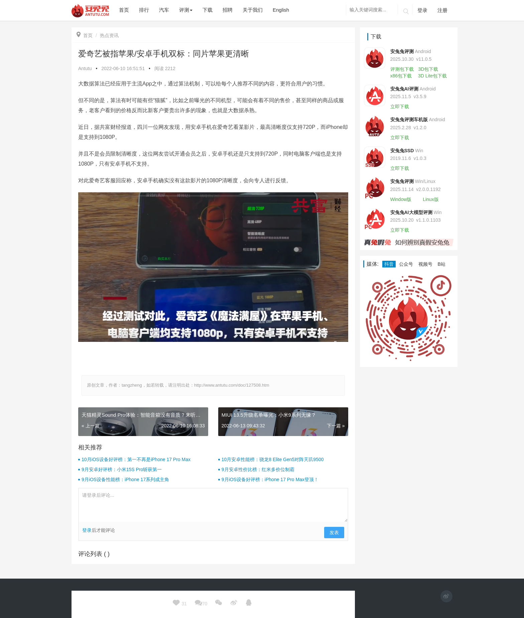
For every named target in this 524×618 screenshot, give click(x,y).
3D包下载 (428, 69)
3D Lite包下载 (432, 75)
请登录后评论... (213, 505)
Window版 (401, 199)
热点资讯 (109, 35)
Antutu (85, 68)
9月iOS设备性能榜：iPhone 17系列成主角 (125, 479)
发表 (334, 532)
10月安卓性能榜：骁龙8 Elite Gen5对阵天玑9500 (273, 459)
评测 (185, 10)
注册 (442, 10)
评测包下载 (402, 69)
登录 (422, 10)
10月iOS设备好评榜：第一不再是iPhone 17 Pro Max (136, 459)
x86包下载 (401, 75)
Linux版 (430, 199)
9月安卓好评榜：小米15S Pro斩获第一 (122, 469)
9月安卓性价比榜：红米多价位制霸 (258, 469)
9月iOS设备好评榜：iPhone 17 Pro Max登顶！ (270, 479)
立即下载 (399, 106)
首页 (85, 35)
